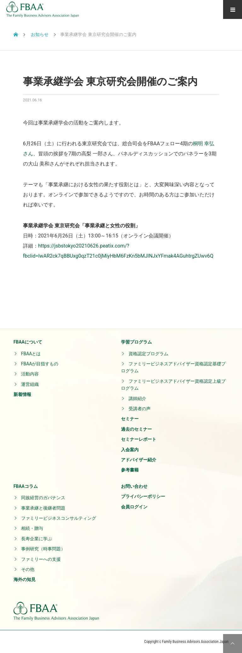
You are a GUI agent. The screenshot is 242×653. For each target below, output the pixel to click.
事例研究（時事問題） (43, 548)
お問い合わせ (134, 486)
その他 (27, 569)
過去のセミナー (136, 429)
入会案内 (130, 449)
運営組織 (30, 384)
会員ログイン (134, 506)
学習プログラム (136, 341)
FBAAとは (31, 353)
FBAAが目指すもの (40, 363)
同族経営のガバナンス (43, 497)
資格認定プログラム (148, 353)
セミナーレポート (138, 439)
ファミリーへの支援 (41, 559)
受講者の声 (140, 408)
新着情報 (22, 394)
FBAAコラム (26, 486)
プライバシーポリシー (143, 496)
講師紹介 (137, 398)
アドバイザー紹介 (138, 459)
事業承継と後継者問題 (43, 508)
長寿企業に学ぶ (36, 538)
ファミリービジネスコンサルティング (58, 518)
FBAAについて (28, 341)
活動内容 (30, 373)
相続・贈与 (32, 528)
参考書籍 (130, 469)
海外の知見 (25, 579)
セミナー (130, 418)
